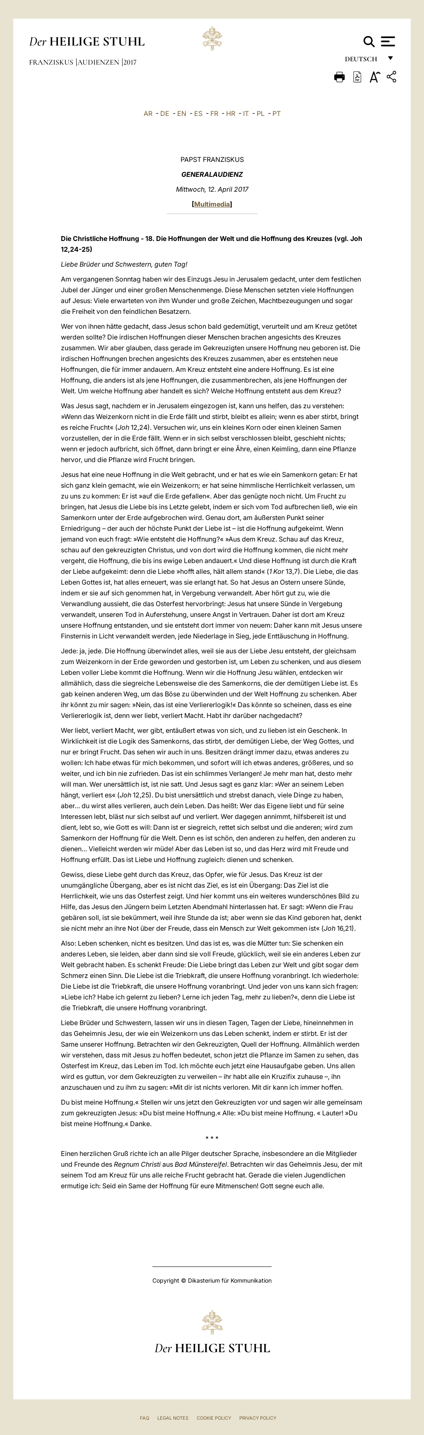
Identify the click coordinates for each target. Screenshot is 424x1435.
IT (246, 113)
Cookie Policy (214, 1418)
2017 (130, 62)
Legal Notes (172, 1418)
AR (148, 113)
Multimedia (212, 204)
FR (214, 113)
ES (198, 113)
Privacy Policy (257, 1418)
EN (181, 113)
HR (230, 113)
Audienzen (99, 62)
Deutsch (363, 61)
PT (276, 113)
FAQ (144, 1418)
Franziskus (52, 62)
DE (164, 113)
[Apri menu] (387, 41)
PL (261, 113)
